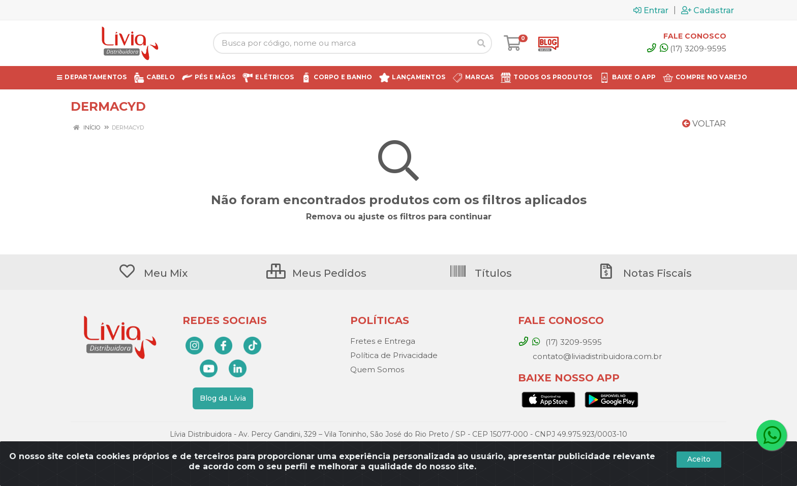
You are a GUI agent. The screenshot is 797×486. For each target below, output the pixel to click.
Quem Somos (377, 369)
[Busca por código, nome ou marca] (342, 43)
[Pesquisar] (481, 43)
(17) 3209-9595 (693, 48)
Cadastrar (707, 10)
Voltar (704, 123)
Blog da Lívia (223, 398)
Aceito (699, 459)
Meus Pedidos (316, 273)
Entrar (650, 10)
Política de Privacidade (394, 355)
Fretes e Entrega (382, 341)
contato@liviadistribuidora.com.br (596, 356)
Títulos (480, 273)
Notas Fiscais (644, 273)
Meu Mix (153, 273)
